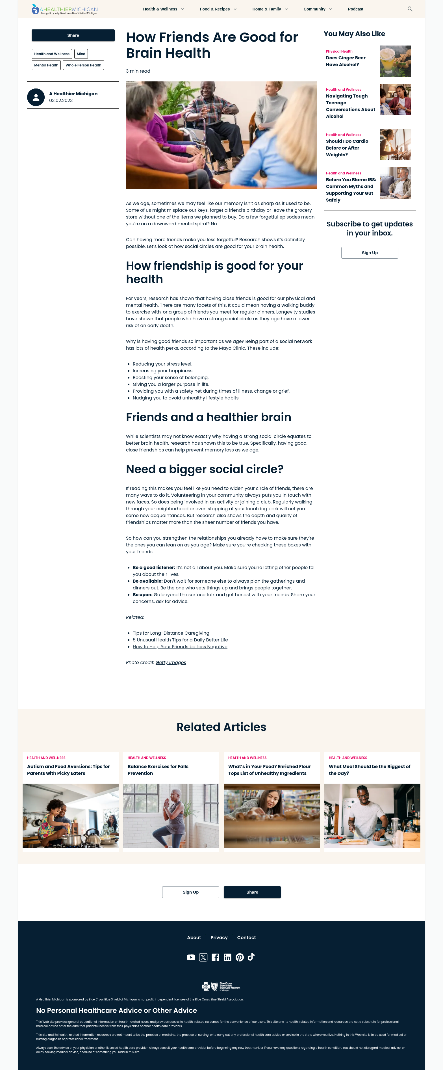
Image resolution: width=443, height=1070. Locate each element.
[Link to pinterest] (240, 958)
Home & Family (270, 9)
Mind (81, 53)
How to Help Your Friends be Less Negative (180, 646)
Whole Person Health (83, 65)
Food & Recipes (218, 9)
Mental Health (46, 65)
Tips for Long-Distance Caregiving (171, 633)
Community (318, 9)
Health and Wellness (52, 53)
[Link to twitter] (203, 958)
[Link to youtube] (191, 958)
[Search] (410, 9)
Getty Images (171, 662)
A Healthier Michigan (73, 93)
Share (73, 35)
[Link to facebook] (215, 958)
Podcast (356, 9)
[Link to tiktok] (252, 958)
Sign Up (370, 252)
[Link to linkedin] (228, 958)
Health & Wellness (163, 9)
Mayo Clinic (232, 348)
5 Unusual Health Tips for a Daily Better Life (180, 640)
